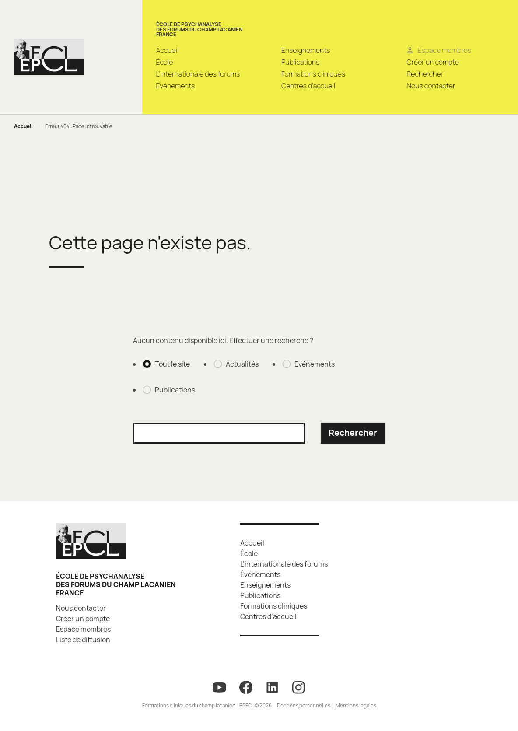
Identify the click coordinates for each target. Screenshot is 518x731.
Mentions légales (356, 705)
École (164, 62)
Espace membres (83, 629)
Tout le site (172, 364)
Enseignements (305, 50)
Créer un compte (432, 62)
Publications (300, 62)
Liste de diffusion (83, 639)
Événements (175, 86)
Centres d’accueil (308, 86)
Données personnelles (303, 705)
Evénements (314, 364)
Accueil (167, 50)
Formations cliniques (313, 74)
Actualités (242, 364)
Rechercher (424, 74)
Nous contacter (430, 86)
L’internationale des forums (198, 74)
